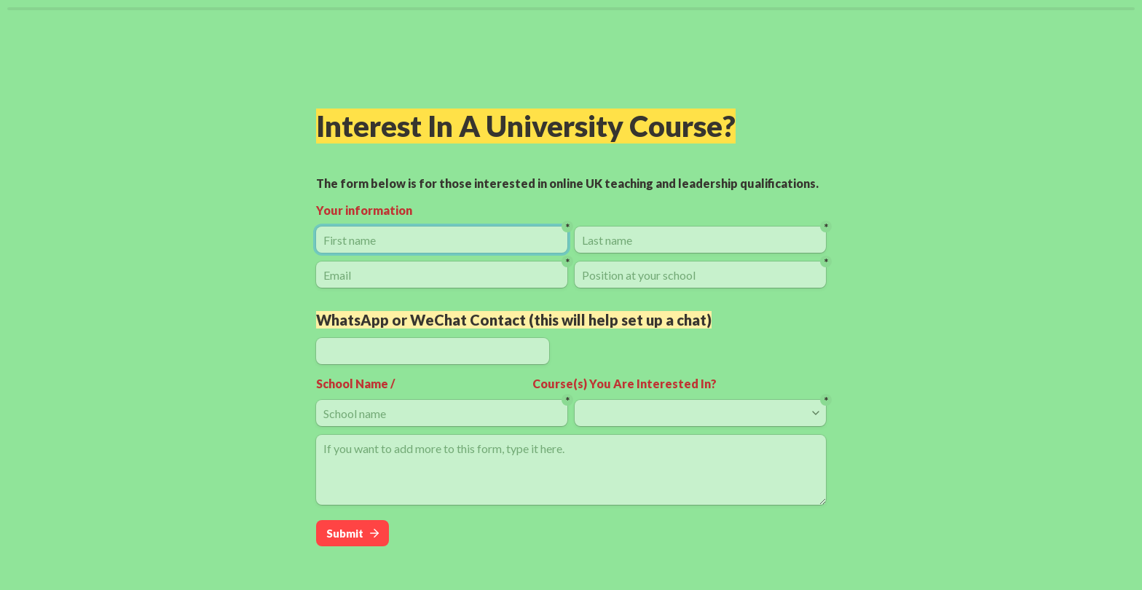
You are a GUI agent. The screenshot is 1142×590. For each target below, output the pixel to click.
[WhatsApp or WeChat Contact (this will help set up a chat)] (432, 351)
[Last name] (700, 240)
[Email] (441, 274)
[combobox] (694, 413)
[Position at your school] (700, 274)
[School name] (441, 413)
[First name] (441, 240)
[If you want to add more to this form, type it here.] (571, 470)
